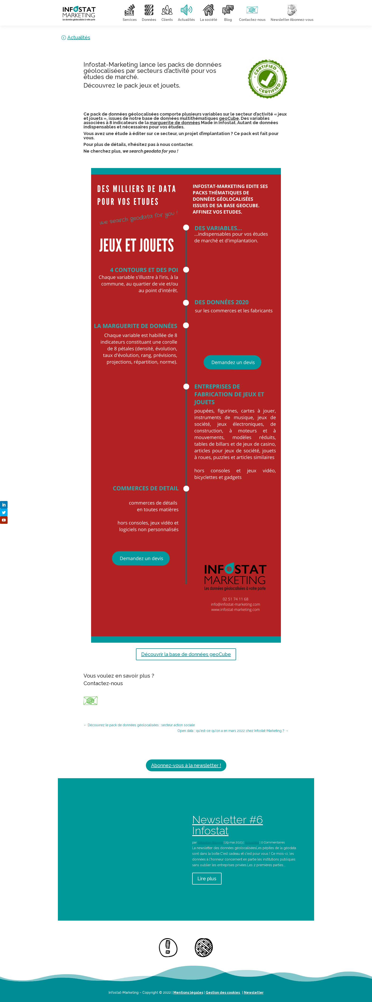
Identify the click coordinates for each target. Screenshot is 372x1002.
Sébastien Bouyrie (210, 842)
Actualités (78, 37)
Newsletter (254, 992)
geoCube (229, 118)
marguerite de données (175, 122)
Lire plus (206, 878)
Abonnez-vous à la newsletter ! (186, 765)
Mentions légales (188, 992)
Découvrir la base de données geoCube (186, 654)
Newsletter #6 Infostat (227, 825)
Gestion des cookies (223, 992)
